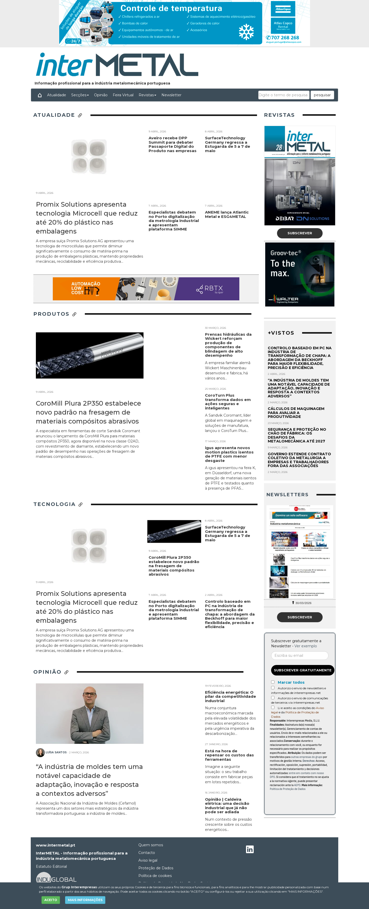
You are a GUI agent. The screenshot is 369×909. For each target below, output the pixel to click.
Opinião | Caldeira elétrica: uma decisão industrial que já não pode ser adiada (227, 806)
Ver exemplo (305, 646)
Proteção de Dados (155, 868)
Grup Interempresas (79, 887)
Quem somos (150, 845)
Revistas (147, 95)
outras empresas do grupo (307, 757)
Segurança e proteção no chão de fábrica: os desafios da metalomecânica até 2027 (297, 435)
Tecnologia (58, 504)
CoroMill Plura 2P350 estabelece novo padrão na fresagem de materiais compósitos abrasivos (88, 412)
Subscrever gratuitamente (303, 670)
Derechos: (309, 761)
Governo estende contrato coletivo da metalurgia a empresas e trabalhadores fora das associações (299, 460)
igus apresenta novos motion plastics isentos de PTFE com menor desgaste (229, 454)
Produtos (55, 314)
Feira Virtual (123, 95)
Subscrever (300, 233)
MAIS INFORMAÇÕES (85, 900)
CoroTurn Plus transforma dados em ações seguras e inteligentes (228, 401)
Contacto (146, 852)
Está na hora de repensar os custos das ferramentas (229, 755)
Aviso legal (147, 860)
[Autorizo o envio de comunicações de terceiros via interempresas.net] (272, 697)
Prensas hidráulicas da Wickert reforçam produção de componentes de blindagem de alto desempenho (228, 345)
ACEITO (50, 900)
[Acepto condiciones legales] (272, 707)
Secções (80, 95)
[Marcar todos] (272, 682)
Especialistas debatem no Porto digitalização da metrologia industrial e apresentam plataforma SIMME (174, 251)
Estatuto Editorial (51, 866)
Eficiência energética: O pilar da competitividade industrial (230, 696)
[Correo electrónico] (300, 655)
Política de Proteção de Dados (287, 789)
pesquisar (322, 95)
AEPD (297, 785)
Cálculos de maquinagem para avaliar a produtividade (296, 412)
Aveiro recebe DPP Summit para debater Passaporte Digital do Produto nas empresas (173, 174)
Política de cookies (155, 875)
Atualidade (56, 95)
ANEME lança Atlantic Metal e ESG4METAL (227, 244)
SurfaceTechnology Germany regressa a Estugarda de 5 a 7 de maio (227, 174)
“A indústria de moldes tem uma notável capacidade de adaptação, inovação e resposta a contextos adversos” (299, 388)
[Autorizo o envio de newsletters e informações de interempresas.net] (272, 687)
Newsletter (171, 95)
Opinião (101, 95)
